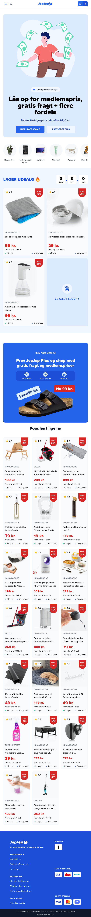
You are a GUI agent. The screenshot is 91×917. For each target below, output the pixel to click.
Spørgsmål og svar (19, 864)
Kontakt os (15, 859)
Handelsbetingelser (19, 881)
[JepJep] (45, 4)
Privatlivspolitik (17, 903)
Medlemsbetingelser (20, 886)
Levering (14, 869)
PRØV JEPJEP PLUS (61, 129)
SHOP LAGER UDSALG (30, 129)
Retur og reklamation (20, 891)
